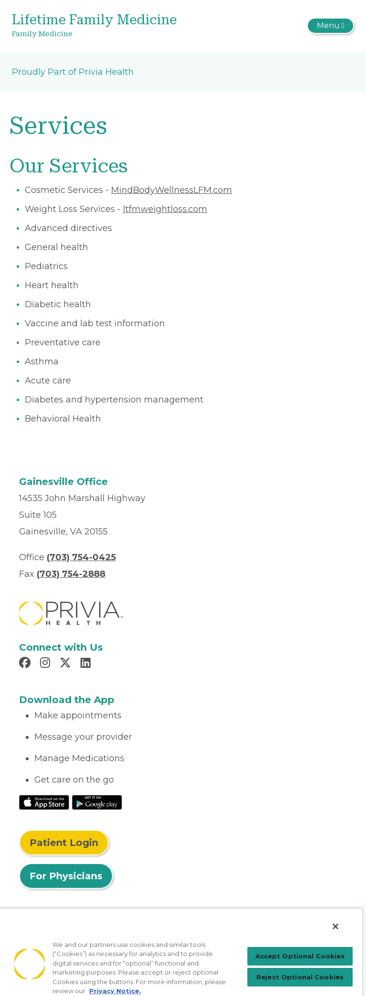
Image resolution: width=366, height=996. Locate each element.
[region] (181, 952)
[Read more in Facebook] (26, 664)
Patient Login (64, 842)
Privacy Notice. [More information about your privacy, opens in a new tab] (115, 991)
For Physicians (66, 876)
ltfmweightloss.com (165, 209)
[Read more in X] (67, 664)
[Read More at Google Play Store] (97, 802)
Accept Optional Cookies (300, 956)
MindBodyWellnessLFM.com (171, 190)
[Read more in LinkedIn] (87, 664)
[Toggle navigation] (330, 26)
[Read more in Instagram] (46, 664)
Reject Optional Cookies (300, 977)
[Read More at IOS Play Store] (44, 802)
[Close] (335, 926)
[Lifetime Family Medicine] (126, 26)
